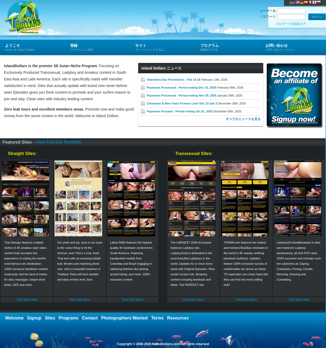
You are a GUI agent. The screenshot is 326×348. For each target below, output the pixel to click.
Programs (69, 318)
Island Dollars (63, 12)
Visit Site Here (26, 299)
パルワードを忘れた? (290, 24)
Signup (34, 318)
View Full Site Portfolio (58, 142)
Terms (157, 318)
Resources (178, 318)
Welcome (14, 318)
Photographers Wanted (124, 318)
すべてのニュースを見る (243, 119)
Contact (90, 318)
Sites (50, 318)
